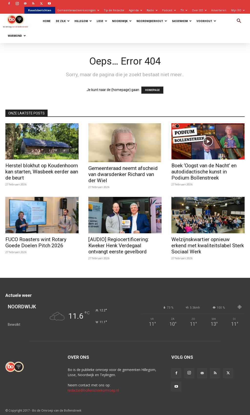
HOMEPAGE (152, 90)
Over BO (199, 10)
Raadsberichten (39, 10)
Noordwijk (122, 21)
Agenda (135, 10)
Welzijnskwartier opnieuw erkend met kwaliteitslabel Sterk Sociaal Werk (207, 245)
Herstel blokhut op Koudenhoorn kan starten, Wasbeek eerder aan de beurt (41, 172)
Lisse (102, 21)
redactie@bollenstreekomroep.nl (93, 390)
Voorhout (206, 21)
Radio (152, 10)
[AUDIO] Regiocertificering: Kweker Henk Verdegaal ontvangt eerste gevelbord (118, 245)
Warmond (17, 35)
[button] (239, 21)
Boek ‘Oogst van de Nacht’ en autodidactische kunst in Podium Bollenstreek (204, 172)
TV (183, 10)
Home (47, 21)
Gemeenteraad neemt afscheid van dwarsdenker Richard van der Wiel (123, 174)
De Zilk (63, 21)
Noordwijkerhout (151, 21)
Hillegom (83, 21)
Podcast (169, 10)
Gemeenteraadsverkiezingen (78, 10)
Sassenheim (182, 21)
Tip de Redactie (114, 10)
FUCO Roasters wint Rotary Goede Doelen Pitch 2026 (35, 242)
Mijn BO (238, 10)
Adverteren (218, 10)
